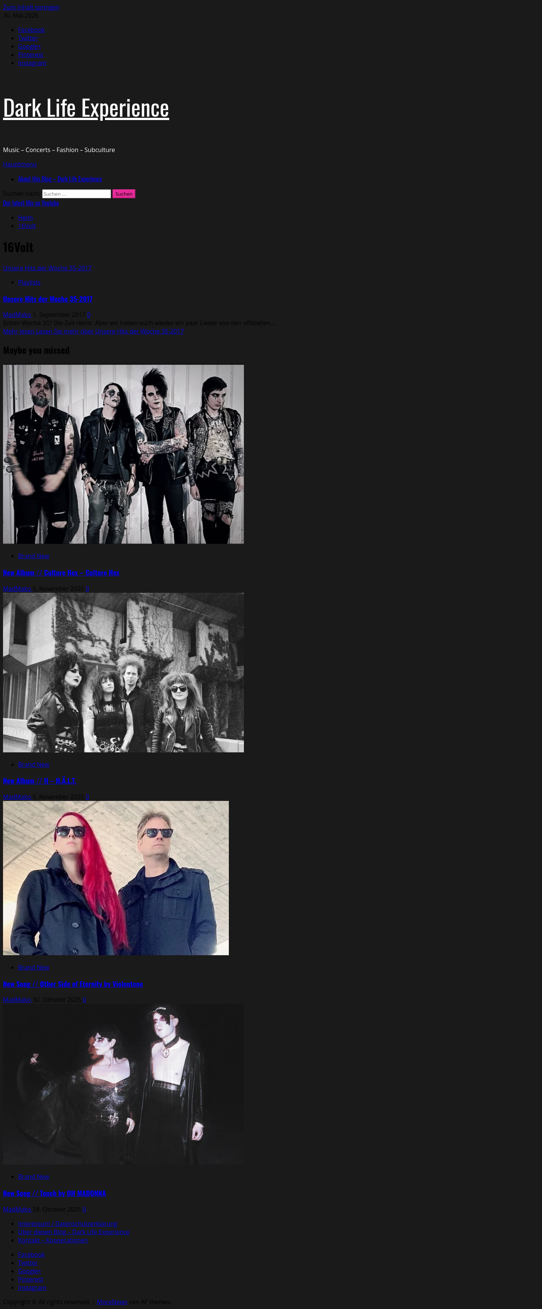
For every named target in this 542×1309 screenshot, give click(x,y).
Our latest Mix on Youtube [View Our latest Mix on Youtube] (31, 202)
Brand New (33, 556)
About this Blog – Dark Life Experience (60, 178)
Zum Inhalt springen (31, 7)
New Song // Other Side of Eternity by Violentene (73, 984)
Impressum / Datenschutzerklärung (67, 1223)
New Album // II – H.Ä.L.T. (39, 780)
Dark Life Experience (86, 106)
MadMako (18, 315)
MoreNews (112, 1302)
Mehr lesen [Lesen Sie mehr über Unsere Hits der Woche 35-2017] (93, 331)
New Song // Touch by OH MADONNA (54, 1193)
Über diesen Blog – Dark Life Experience (73, 1232)
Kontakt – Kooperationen (53, 1240)
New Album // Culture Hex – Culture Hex (61, 572)
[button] (20, 164)
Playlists (29, 282)
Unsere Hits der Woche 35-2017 (47, 268)
